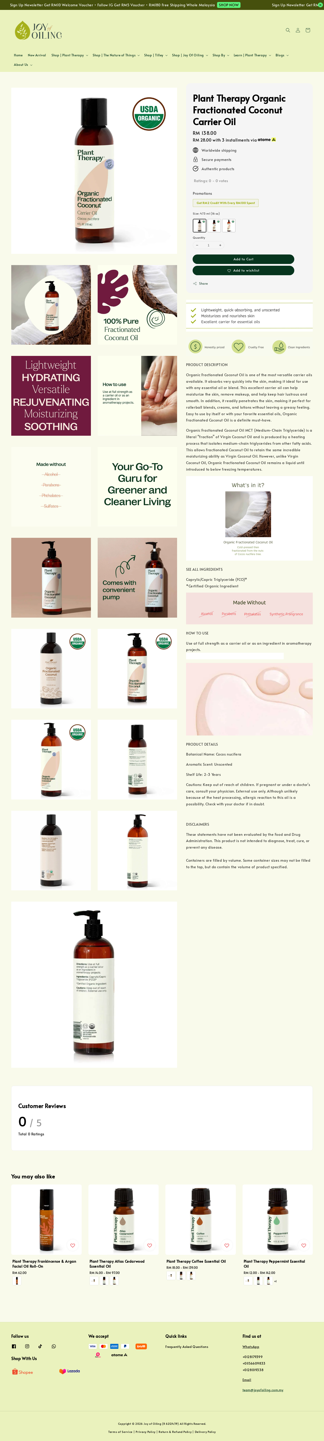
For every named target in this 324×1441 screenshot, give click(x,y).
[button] (288, 30)
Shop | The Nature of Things (114, 55)
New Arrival (37, 55)
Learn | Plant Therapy (250, 55)
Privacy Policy (145, 1432)
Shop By (219, 55)
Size (206, 213)
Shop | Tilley (153, 55)
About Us (21, 65)
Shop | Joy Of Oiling (188, 55)
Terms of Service (120, 1432)
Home (18, 55)
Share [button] (200, 283)
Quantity (199, 238)
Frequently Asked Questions (186, 1347)
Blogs (280, 55)
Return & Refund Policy (175, 1432)
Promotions (202, 193)
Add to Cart (244, 259)
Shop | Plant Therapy (68, 55)
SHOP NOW (237, 4)
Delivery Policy (205, 1432)
